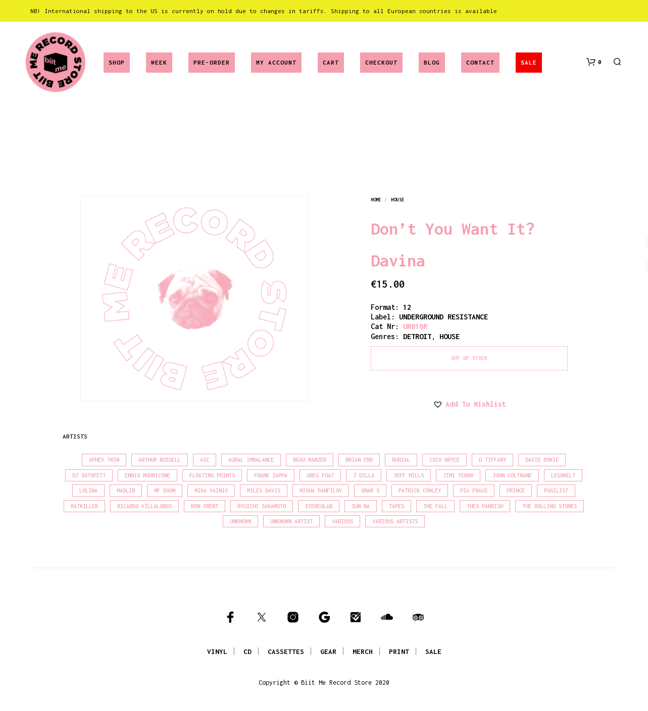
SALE (529, 62)
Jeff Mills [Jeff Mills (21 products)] (408, 475)
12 (407, 307)
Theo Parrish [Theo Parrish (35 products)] (485, 506)
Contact (480, 62)
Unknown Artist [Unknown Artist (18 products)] (291, 521)
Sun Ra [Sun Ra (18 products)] (361, 506)
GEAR (328, 651)
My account (276, 62)
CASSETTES (286, 651)
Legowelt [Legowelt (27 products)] (563, 475)
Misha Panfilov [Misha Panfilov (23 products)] (321, 490)
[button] (594, 62)
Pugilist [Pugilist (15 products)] (556, 490)
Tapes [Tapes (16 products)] (396, 506)
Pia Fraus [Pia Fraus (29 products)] (473, 490)
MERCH (363, 651)
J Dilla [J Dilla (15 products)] (363, 475)
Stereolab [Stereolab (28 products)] (318, 506)
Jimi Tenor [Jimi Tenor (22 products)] (458, 475)
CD (247, 651)
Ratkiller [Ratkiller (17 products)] (84, 506)
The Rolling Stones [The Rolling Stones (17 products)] (549, 506)
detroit (417, 336)
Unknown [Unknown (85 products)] (240, 521)
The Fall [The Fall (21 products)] (435, 506)
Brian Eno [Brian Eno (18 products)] (359, 460)
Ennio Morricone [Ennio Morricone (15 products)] (147, 475)
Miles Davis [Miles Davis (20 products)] (263, 490)
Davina (398, 260)
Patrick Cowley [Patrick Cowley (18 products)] (419, 490)
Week (159, 62)
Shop (117, 62)
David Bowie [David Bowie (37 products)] (542, 460)
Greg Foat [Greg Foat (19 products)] (320, 475)
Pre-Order (211, 62)
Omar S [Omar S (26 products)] (370, 490)
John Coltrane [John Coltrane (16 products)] (512, 475)
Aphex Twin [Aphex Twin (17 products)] (104, 460)
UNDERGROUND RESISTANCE (443, 316)
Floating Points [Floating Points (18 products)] (212, 475)
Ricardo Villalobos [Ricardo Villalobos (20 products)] (144, 506)
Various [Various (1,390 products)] (342, 521)
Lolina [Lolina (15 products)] (88, 490)
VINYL (217, 651)
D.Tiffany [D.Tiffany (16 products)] (492, 460)
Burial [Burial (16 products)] (401, 460)
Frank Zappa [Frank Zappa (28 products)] (270, 475)
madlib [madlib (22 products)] (126, 490)
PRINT (399, 651)
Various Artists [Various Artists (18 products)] (395, 521)
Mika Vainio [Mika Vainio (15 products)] (211, 490)
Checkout (381, 62)
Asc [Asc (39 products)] (204, 460)
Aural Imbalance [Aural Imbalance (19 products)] (251, 460)
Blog (432, 62)
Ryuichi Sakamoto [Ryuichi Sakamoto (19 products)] (261, 506)
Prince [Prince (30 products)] (516, 490)
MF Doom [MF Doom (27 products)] (164, 490)
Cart (331, 62)
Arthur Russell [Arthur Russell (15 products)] (159, 460)
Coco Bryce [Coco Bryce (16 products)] (444, 460)
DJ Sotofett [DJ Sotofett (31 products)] (89, 475)
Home (376, 199)
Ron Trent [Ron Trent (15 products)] (204, 506)
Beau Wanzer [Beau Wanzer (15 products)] (309, 460)
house (397, 199)
